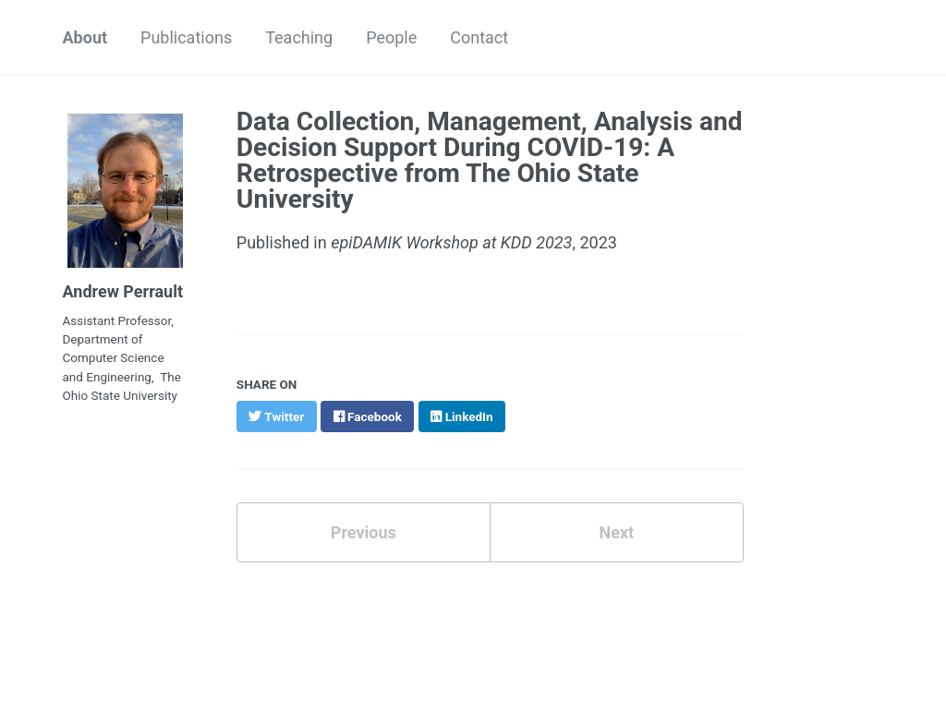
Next (616, 532)
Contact (479, 37)
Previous (363, 532)
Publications (186, 37)
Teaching (299, 37)
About (85, 37)
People (391, 37)
